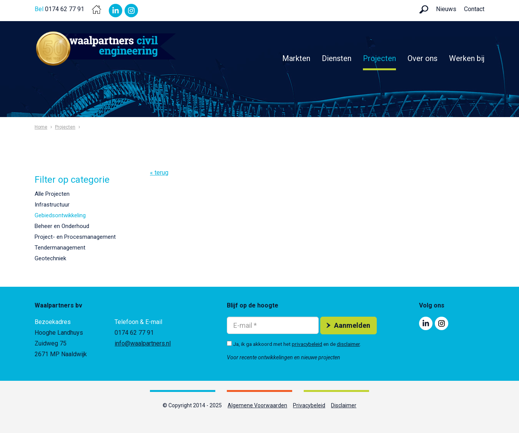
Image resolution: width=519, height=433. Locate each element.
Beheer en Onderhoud (62, 226)
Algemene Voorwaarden (257, 405)
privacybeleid (307, 344)
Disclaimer (343, 405)
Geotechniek (50, 258)
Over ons (422, 58)
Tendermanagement (60, 247)
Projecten (379, 58)
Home (41, 127)
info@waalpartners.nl (143, 343)
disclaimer (348, 344)
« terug (159, 172)
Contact (474, 9)
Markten (296, 58)
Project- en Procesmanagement (75, 236)
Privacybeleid (309, 405)
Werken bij (466, 58)
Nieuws (446, 9)
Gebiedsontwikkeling (60, 215)
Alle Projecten (52, 193)
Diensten (336, 58)
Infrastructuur (52, 204)
